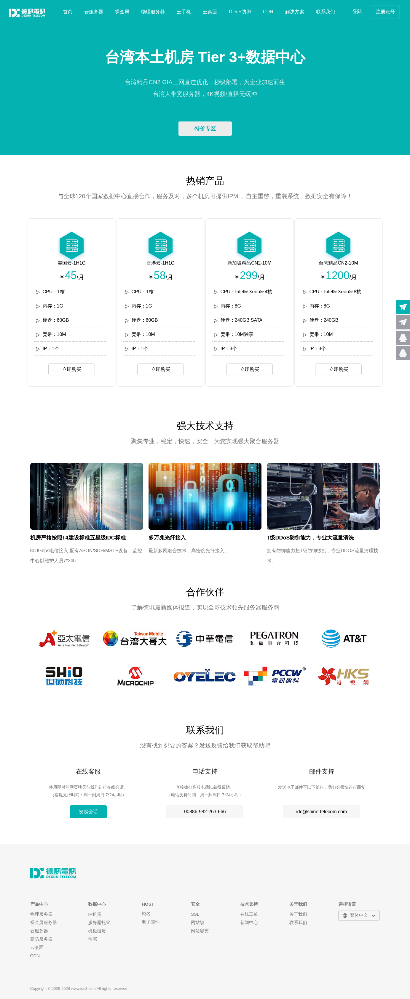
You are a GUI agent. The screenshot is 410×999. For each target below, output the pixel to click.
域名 (146, 913)
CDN (268, 11)
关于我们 (298, 914)
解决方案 (294, 11)
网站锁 (197, 922)
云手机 (184, 11)
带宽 (92, 939)
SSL (195, 914)
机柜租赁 (97, 930)
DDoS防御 (240, 11)
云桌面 (210, 11)
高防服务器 (41, 939)
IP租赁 (94, 914)
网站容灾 (200, 930)
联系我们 (325, 11)
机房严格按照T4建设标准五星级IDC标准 (78, 538)
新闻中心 (249, 922)
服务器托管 (99, 922)
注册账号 (385, 11)
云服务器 (93, 11)
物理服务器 (153, 11)
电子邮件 (150, 921)
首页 (67, 11)
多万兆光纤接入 (167, 538)
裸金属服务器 (43, 922)
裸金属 (122, 11)
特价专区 (205, 129)
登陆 (357, 11)
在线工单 (249, 914)
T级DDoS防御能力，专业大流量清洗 (310, 538)
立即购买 (71, 369)
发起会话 (88, 811)
